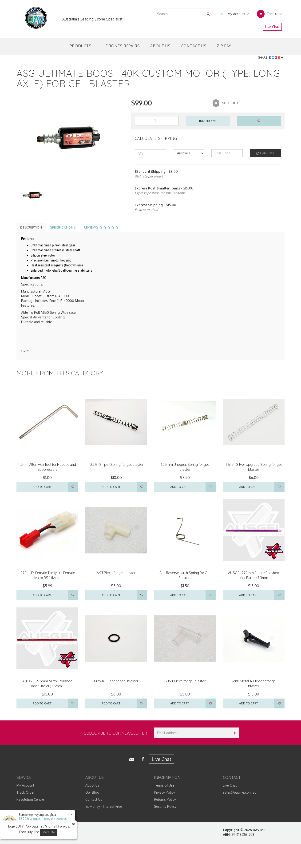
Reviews (101, 227)
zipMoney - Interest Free (103, 806)
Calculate (265, 153)
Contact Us (193, 46)
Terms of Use (164, 785)
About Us (160, 46)
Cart (269, 14)
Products (82, 46)
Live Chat (272, 27)
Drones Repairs (123, 46)
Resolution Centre (30, 799)
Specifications (63, 227)
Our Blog (92, 792)
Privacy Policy (164, 792)
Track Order (25, 792)
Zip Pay (224, 46)
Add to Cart (42, 487)
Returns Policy (165, 799)
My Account (233, 14)
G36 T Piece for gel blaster (185, 681)
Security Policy (165, 806)
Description (31, 227)
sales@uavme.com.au (239, 792)
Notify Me (208, 121)
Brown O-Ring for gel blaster (116, 681)
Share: (270, 57)
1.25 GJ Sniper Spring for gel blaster (116, 464)
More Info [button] (49, 832)
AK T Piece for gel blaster (116, 573)
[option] (70, 138)
